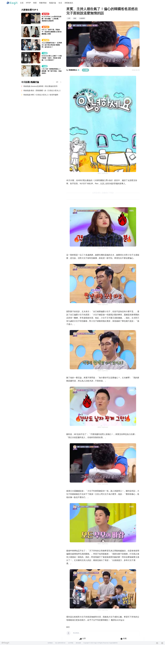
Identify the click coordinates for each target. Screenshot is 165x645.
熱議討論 (52, 3)
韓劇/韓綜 (42, 3)
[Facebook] (157, 643)
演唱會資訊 (68, 3)
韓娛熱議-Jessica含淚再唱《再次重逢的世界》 (41, 86)
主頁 (21, 3)
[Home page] (12, 3)
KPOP (28, 3)
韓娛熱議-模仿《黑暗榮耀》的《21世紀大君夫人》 (42, 90)
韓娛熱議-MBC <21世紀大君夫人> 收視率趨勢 (40, 95)
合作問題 (70, 643)
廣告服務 (78, 643)
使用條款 (50, 643)
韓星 (35, 3)
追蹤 (85, 70)
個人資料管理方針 (60, 643)
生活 (60, 3)
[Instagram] (162, 643)
